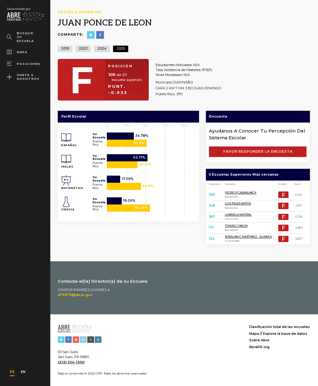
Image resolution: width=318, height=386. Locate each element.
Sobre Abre (259, 340)
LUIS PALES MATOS (238, 203)
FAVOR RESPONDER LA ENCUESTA (257, 152)
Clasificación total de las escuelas (279, 327)
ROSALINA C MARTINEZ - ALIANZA (248, 236)
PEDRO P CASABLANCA (240, 192)
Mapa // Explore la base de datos (278, 334)
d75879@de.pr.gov (75, 295)
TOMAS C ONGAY (236, 225)
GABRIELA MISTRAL (238, 214)
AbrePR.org (259, 347)
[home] (25, 14)
